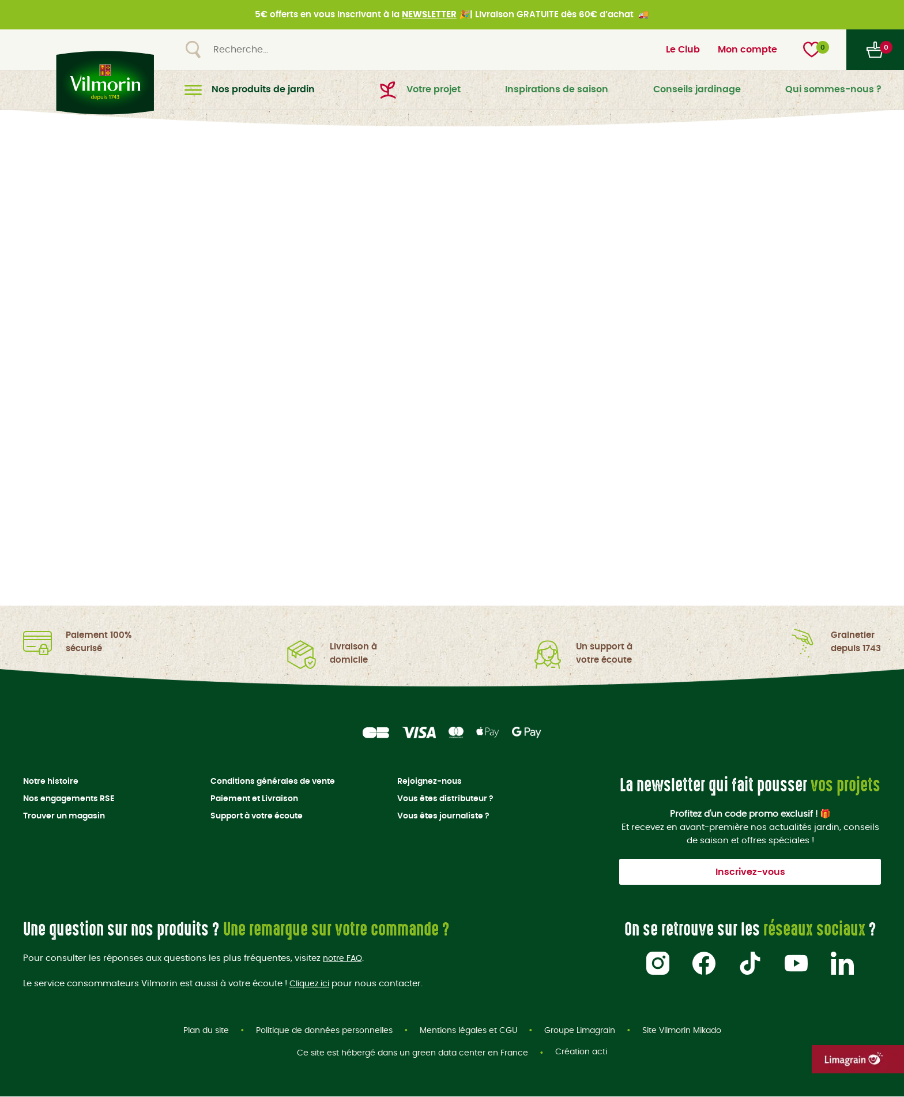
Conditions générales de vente (272, 781)
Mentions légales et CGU (468, 1031)
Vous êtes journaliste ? (443, 816)
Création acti (581, 1054)
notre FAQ (344, 958)
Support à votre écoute (256, 816)
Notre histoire (50, 781)
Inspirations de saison (556, 89)
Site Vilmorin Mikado (681, 1031)
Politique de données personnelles (324, 1031)
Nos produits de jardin (249, 90)
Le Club (683, 49)
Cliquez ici (311, 983)
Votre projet (420, 90)
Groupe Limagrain (579, 1031)
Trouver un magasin (64, 816)
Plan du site (206, 1031)
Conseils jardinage (697, 89)
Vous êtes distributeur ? (445, 799)
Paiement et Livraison (254, 799)
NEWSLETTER (429, 14)
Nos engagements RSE (68, 799)
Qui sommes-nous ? (833, 89)
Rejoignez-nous (429, 781)
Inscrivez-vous (750, 872)
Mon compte (747, 49)
